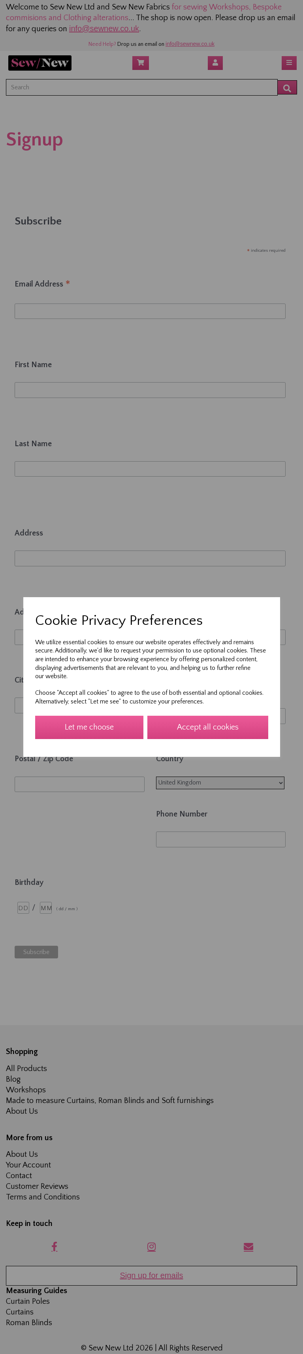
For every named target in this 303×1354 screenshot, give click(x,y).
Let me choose (89, 727)
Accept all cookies (208, 727)
